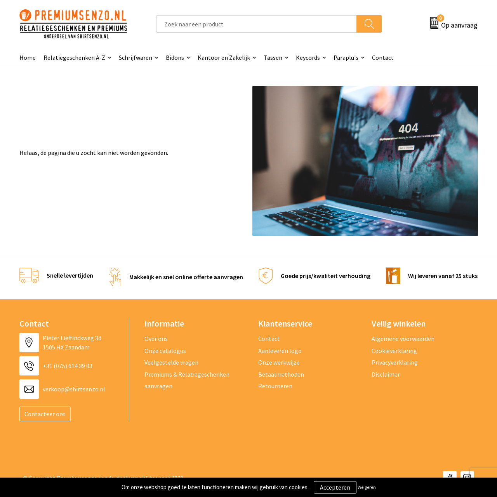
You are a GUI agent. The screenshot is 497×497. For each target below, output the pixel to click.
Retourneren (275, 386)
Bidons (175, 57)
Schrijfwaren (135, 57)
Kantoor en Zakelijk (224, 57)
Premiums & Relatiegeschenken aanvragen (186, 380)
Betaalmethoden (281, 374)
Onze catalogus (165, 351)
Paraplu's (346, 57)
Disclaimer (386, 374)
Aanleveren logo (280, 351)
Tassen (273, 57)
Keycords (308, 57)
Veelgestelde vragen (171, 362)
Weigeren (367, 487)
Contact (383, 57)
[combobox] (256, 24)
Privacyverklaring (395, 362)
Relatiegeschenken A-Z (74, 57)
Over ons (156, 338)
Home (27, 57)
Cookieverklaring (394, 351)
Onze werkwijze (279, 362)
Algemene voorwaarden (403, 338)
